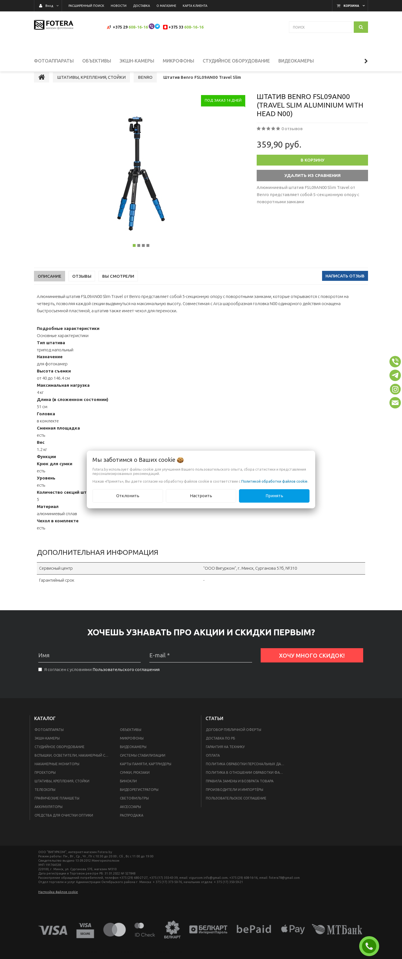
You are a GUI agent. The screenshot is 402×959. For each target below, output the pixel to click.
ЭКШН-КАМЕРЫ (47, 746)
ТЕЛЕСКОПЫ (45, 797)
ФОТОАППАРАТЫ (49, 737)
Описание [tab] (49, 283)
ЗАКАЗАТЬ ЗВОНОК (371, 946)
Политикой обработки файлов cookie (274, 481)
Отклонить (127, 495)
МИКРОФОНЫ (132, 746)
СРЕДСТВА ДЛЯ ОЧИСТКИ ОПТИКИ (64, 823)
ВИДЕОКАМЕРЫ (133, 754)
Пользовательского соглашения (126, 677)
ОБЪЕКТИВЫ (130, 737)
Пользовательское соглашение (236, 806)
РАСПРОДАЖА (131, 823)
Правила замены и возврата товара (240, 789)
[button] (395, 361)
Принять (274, 495)
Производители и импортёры (234, 797)
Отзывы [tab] (81, 283)
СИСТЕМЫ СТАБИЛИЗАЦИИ (142, 763)
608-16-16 (138, 27)
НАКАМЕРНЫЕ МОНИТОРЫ (57, 771)
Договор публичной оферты (233, 737)
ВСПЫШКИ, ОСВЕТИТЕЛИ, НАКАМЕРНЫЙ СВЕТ (73, 763)
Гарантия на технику (225, 754)
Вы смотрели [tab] (118, 283)
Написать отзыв (345, 283)
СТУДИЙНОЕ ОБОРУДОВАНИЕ (60, 754)
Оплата (213, 763)
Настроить (201, 495)
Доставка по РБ (220, 746)
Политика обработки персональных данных (247, 771)
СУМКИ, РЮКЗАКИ (135, 780)
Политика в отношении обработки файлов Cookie (247, 780)
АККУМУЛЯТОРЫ (49, 814)
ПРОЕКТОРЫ (45, 780)
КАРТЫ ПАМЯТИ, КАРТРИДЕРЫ (145, 771)
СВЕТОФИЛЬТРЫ (134, 806)
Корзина (351, 5)
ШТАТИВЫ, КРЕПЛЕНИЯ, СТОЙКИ (62, 789)
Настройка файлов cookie (58, 899)
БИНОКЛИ (128, 789)
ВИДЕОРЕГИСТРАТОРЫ (139, 797)
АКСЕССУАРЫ (130, 814)
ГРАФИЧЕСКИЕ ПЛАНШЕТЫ (57, 806)
